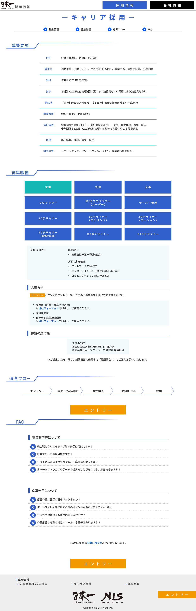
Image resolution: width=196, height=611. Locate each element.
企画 (148, 187)
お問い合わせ (94, 543)
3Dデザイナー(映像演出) (48, 234)
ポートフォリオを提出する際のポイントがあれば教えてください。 (75, 507)
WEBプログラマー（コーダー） (98, 202)
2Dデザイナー (48, 218)
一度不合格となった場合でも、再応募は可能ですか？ (67, 461)
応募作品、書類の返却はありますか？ (58, 499)
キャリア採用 (82, 583)
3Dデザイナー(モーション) (148, 218)
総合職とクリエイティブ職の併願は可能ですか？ (65, 446)
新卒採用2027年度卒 (33, 583)
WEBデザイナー (98, 234)
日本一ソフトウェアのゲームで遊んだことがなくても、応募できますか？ (79, 469)
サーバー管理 (148, 203)
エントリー (99, 410)
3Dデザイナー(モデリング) (98, 218)
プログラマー (48, 203)
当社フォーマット (49, 308)
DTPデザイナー (148, 234)
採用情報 (16, 5)
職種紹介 (134, 583)
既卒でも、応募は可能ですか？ (55, 454)
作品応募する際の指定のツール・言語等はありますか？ (69, 522)
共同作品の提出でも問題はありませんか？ (61, 515)
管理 (98, 187)
